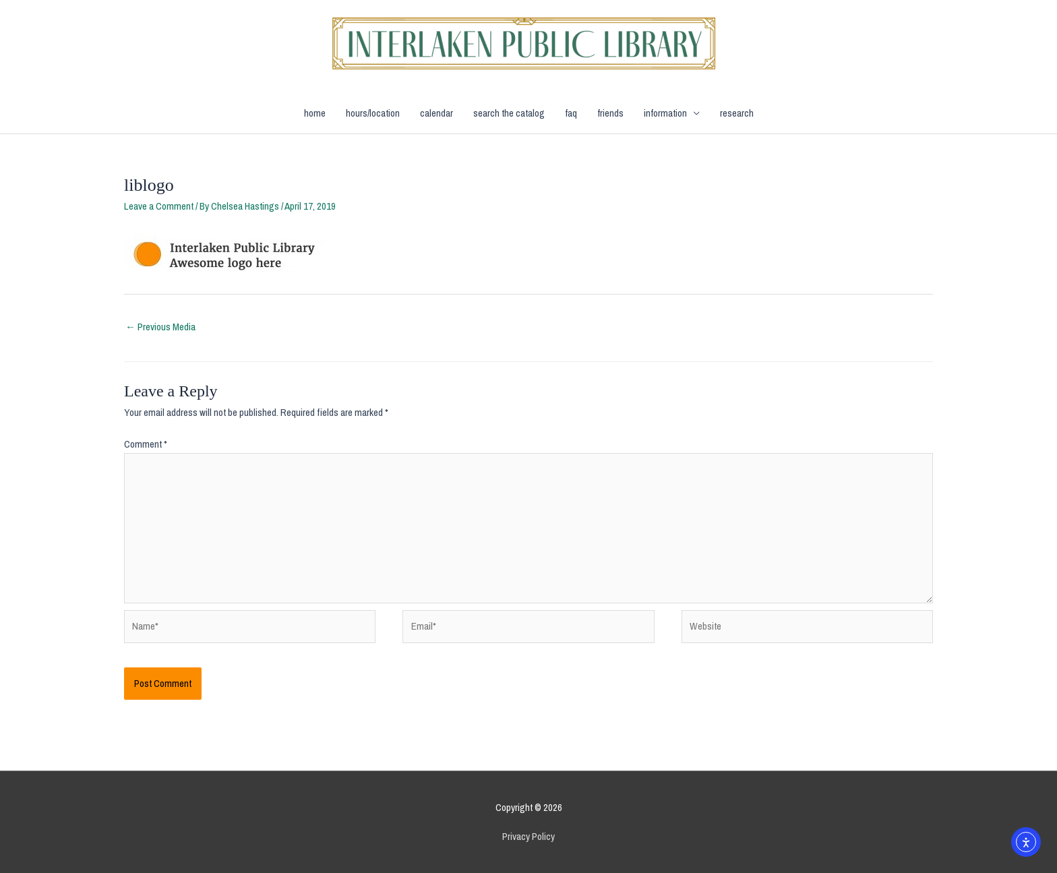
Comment (145, 444)
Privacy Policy (528, 836)
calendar (436, 113)
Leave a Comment (158, 206)
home (315, 113)
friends (610, 113)
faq (571, 113)
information (665, 113)
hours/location (373, 113)
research (737, 113)
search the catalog (509, 113)
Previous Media (160, 327)
